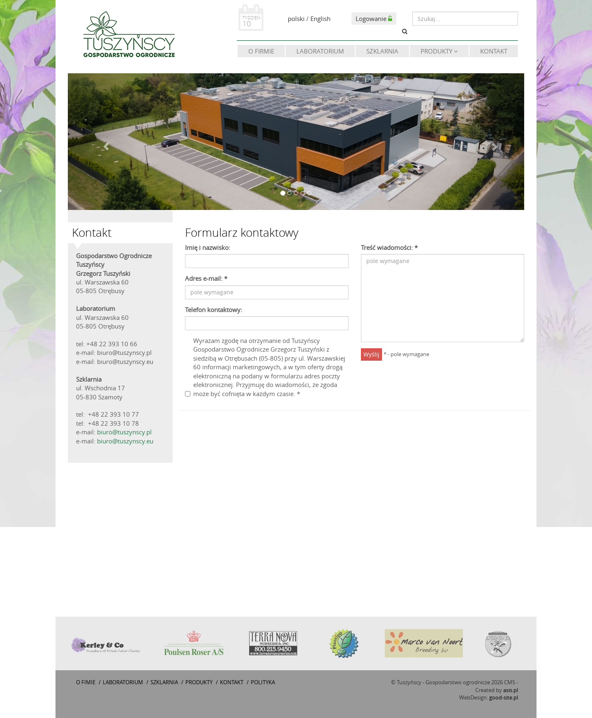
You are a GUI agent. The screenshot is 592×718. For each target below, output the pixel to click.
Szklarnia (382, 51)
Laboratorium (320, 51)
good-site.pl (503, 697)
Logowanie (374, 18)
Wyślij (371, 354)
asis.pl (510, 690)
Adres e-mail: (206, 278)
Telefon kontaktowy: (213, 309)
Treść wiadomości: (389, 247)
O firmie (261, 51)
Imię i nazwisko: (207, 247)
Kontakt (493, 51)
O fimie (85, 682)
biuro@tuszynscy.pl (124, 432)
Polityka (263, 682)
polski (296, 18)
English (320, 18)
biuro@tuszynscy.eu (125, 441)
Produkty (439, 51)
